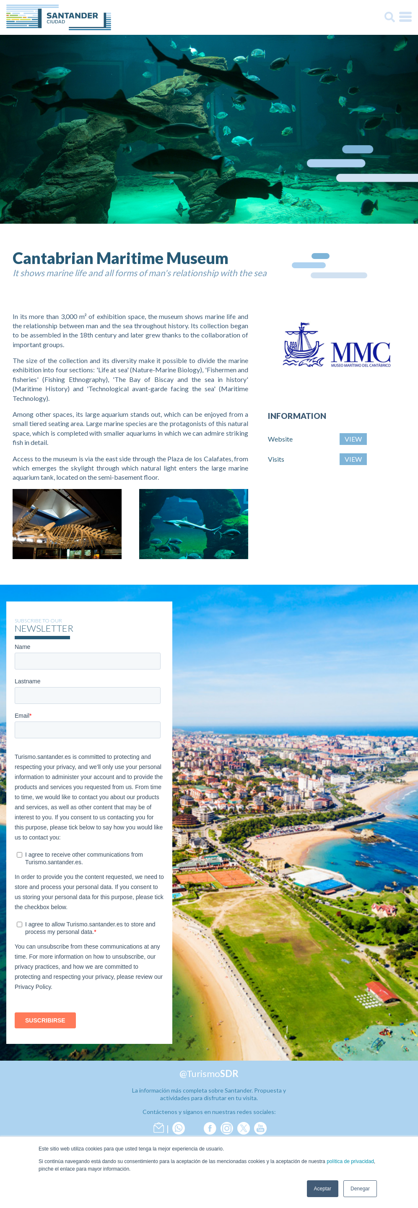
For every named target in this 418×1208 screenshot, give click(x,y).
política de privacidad (350, 1161)
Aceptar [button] (322, 1189)
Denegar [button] (360, 1189)
